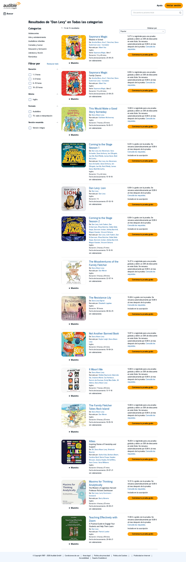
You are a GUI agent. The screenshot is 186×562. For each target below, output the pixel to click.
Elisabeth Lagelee (105, 303)
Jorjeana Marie (97, 378)
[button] (43, 69)
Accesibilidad (84, 558)
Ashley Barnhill (112, 230)
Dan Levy (95, 151)
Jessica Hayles (101, 460)
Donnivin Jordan (100, 230)
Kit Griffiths (111, 460)
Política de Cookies (120, 556)
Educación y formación (37, 49)
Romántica (32, 57)
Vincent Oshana (107, 232)
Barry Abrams (104, 498)
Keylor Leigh (103, 339)
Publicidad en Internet (142, 556)
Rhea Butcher (103, 227)
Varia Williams (103, 462)
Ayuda (159, 5)
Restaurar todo (52, 64)
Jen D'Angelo (112, 153)
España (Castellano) (99, 558)
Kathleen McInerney (106, 118)
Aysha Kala (103, 455)
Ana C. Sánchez (108, 42)
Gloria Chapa (104, 457)
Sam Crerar (93, 462)
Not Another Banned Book (104, 333)
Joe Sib (91, 156)
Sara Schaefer (94, 164)
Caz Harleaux (109, 378)
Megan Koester (94, 232)
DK (93, 450)
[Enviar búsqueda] (180, 12)
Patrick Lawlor (104, 532)
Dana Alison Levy (98, 115)
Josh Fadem (103, 224)
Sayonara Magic (98, 36)
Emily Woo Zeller (110, 380)
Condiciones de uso (72, 556)
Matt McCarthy (99, 169)
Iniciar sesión (174, 5)
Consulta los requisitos (136, 152)
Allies (92, 441)
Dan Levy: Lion (97, 188)
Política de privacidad (102, 556)
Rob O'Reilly (99, 156)
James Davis (108, 156)
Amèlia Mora (96, 42)
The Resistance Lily (100, 297)
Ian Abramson (104, 151)
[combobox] (157, 12)
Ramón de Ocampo (96, 380)
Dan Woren (103, 271)
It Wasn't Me (96, 369)
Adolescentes (33, 33)
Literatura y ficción (35, 53)
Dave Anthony (102, 153)
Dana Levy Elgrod (98, 301)
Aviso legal (87, 556)
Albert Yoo (102, 47)
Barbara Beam (113, 455)
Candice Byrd (94, 457)
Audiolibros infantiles (36, 41)
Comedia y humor (35, 45)
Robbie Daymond (105, 375)
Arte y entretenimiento (37, 37)
